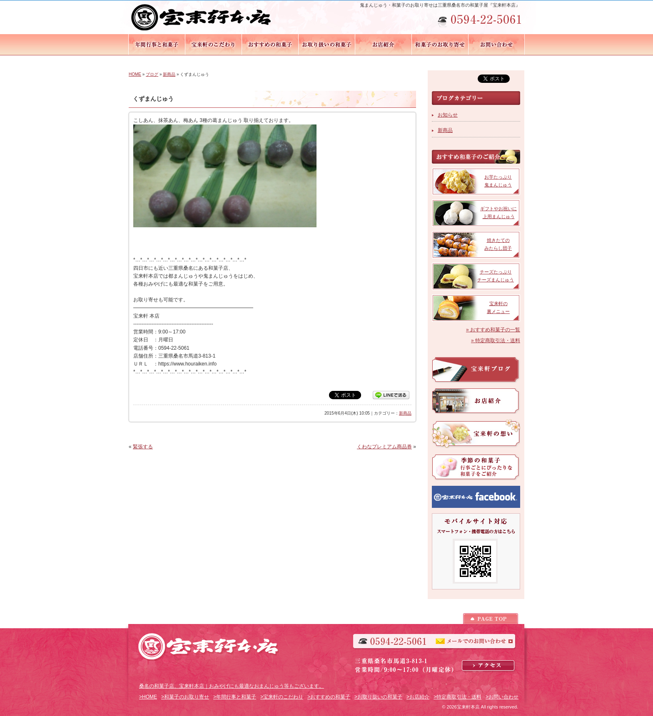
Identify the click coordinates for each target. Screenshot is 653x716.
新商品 (169, 74)
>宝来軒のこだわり (281, 697)
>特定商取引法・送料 (457, 697)
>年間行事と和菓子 (234, 697)
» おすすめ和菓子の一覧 (493, 330)
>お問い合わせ (502, 697)
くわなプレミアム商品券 (384, 447)
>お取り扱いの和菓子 (378, 697)
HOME (135, 74)
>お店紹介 (417, 697)
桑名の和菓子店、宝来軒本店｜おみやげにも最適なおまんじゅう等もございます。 (231, 686)
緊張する (143, 447)
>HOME (148, 697)
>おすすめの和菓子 (328, 697)
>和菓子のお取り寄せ (185, 697)
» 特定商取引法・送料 (495, 340)
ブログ (152, 74)
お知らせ (448, 115)
